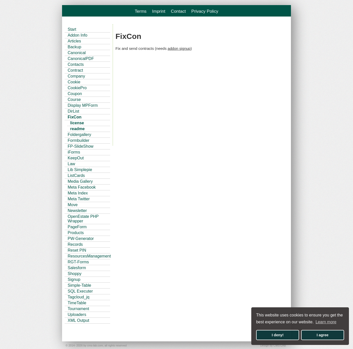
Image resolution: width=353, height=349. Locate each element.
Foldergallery (79, 134)
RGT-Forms (78, 262)
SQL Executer (80, 291)
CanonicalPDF (81, 58)
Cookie (74, 82)
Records (75, 244)
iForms (74, 152)
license (77, 123)
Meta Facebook (82, 187)
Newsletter (77, 210)
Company (76, 76)
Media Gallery (80, 181)
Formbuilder (78, 140)
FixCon (74, 117)
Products (76, 233)
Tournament (78, 309)
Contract (75, 70)
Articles (74, 41)
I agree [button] (322, 335)
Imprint (158, 11)
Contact (178, 11)
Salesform (77, 268)
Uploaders (77, 314)
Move (73, 205)
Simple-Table (79, 285)
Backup (74, 47)
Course (74, 99)
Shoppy (74, 273)
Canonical (77, 53)
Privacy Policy (204, 11)
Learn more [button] (326, 322)
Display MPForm (83, 105)
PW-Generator (81, 238)
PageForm (77, 227)
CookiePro (77, 88)
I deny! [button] (278, 335)
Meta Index (78, 193)
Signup (74, 279)
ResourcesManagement (89, 256)
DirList (73, 111)
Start (72, 29)
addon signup (179, 48)
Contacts (76, 64)
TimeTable (77, 303)
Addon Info (77, 35)
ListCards (76, 175)
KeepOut (76, 158)
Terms (140, 11)
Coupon (75, 94)
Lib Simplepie (80, 170)
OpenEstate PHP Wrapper (83, 218)
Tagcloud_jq (78, 297)
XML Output (78, 320)
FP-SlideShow (80, 146)
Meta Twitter (79, 199)
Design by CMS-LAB (273, 345)
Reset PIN (77, 250)
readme (77, 129)
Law (71, 164)
